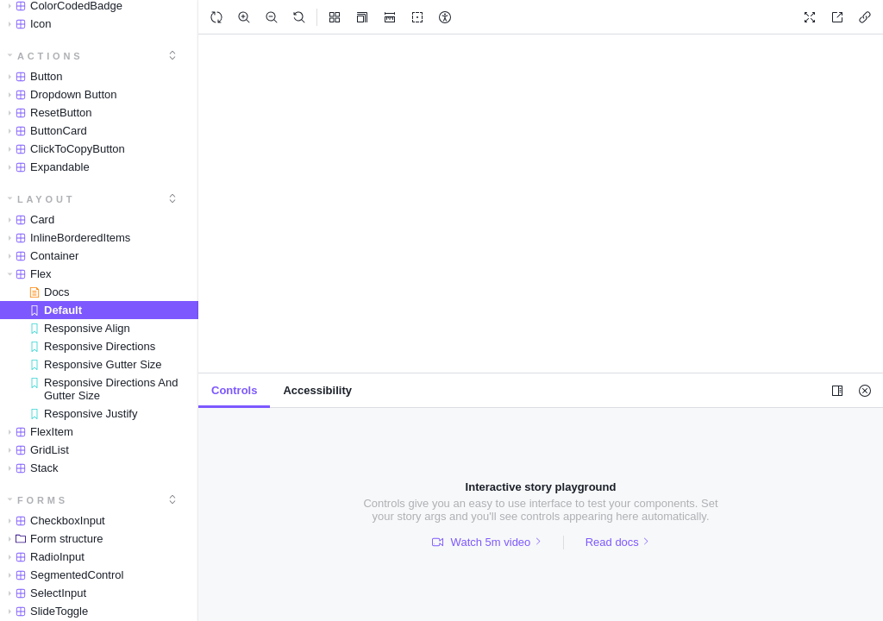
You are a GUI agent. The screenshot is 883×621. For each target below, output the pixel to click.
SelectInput (44, 592)
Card (28, 219)
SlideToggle (45, 611)
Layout (42, 199)
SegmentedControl (62, 574)
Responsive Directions (92, 346)
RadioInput (43, 556)
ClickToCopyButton (63, 148)
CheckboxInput (53, 520)
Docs (49, 291)
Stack (30, 467)
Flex (27, 273)
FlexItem (37, 431)
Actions (46, 56)
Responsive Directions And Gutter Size (103, 389)
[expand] (172, 55)
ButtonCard (44, 130)
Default (55, 310)
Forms (38, 500)
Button (32, 76)
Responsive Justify (83, 413)
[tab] (234, 390)
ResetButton (47, 112)
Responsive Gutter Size (95, 364)
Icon (27, 23)
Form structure (52, 538)
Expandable (46, 166)
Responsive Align (79, 328)
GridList (35, 449)
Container (40, 255)
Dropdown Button (59, 94)
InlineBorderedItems (66, 237)
